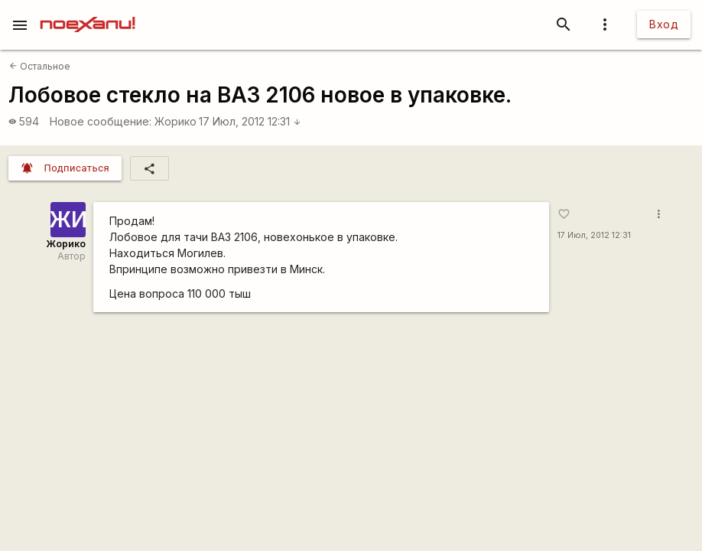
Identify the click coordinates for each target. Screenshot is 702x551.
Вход (663, 24)
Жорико (175, 121)
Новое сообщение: (100, 121)
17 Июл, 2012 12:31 (250, 121)
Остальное (39, 66)
